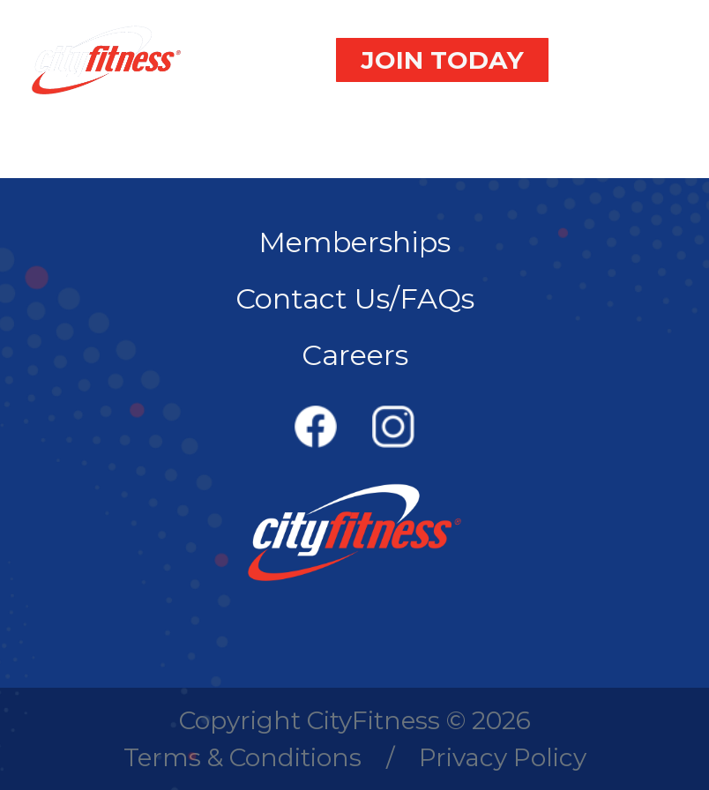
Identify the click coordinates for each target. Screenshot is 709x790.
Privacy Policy (502, 757)
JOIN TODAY (442, 60)
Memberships (354, 242)
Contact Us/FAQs (354, 298)
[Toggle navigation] (633, 60)
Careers (355, 355)
